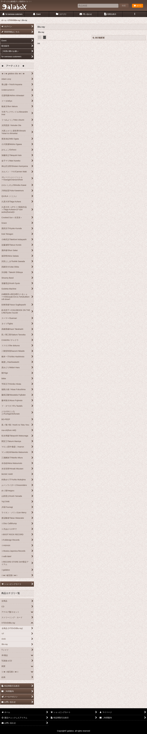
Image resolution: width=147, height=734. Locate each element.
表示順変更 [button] (99, 38)
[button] (134, 14)
